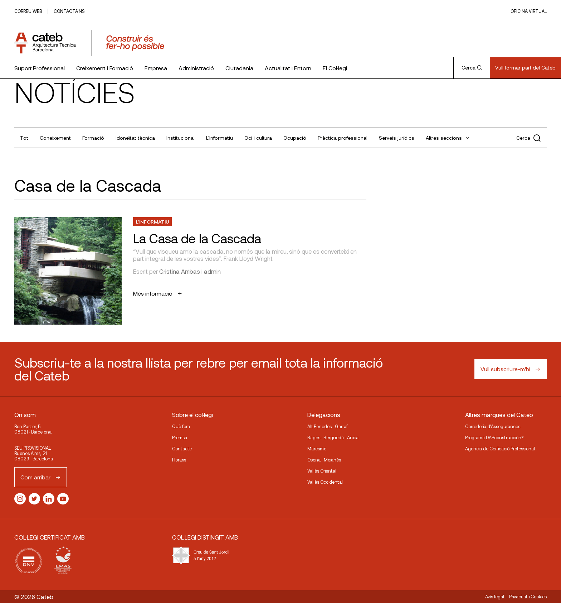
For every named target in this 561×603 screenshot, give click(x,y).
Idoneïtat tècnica (135, 138)
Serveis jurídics (396, 138)
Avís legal (494, 596)
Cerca (472, 67)
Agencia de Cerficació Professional (500, 448)
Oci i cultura (258, 138)
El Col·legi (335, 67)
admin (212, 271)
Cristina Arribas (179, 271)
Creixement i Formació (104, 67)
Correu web (28, 11)
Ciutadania (239, 67)
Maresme (316, 448)
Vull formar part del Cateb (525, 67)
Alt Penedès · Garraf (327, 426)
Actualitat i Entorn (288, 67)
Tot (24, 138)
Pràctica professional (342, 138)
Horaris (179, 459)
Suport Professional (39, 67)
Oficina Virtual (529, 11)
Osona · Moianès (324, 459)
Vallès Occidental (325, 481)
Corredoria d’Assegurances (492, 426)
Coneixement (55, 138)
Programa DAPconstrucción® (494, 437)
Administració (196, 67)
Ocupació (294, 138)
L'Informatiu (219, 138)
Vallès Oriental (321, 470)
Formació (93, 138)
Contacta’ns (69, 11)
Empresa (156, 67)
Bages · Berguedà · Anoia (332, 437)
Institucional (180, 138)
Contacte (182, 448)
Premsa (179, 437)
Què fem (181, 426)
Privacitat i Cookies (528, 596)
